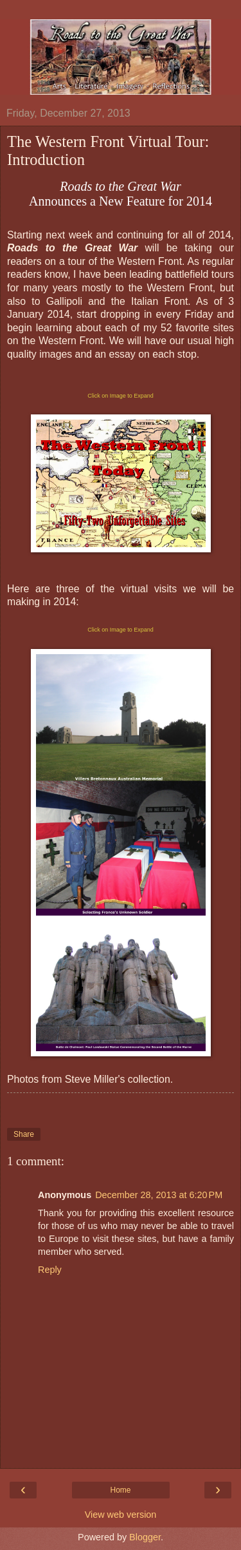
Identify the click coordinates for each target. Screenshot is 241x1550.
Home (120, 1490)
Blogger (145, 1537)
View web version (121, 1514)
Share (23, 1134)
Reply (50, 1269)
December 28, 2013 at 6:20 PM (158, 1195)
